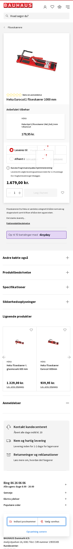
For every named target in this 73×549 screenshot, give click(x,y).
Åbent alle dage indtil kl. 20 (28, 432)
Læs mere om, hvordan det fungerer (33, 460)
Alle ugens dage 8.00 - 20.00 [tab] (19, 484)
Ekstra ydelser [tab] (11, 498)
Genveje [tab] (8, 492)
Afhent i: (20, 159)
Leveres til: (21, 150)
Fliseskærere (15, 27)
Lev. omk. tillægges (15, 386)
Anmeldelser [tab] (12, 403)
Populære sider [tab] (12, 505)
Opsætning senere (36, 531)
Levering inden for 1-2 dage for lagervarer (36, 446)
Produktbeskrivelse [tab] (17, 272)
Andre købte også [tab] (15, 258)
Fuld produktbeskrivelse (18, 223)
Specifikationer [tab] (14, 287)
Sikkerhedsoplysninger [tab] (19, 302)
